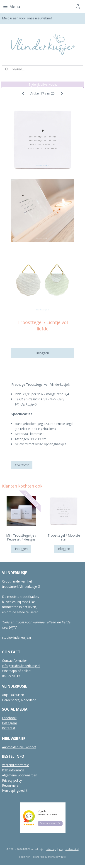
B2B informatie (13, 770)
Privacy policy (12, 780)
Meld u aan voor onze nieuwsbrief (27, 18)
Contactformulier (14, 660)
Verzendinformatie (15, 765)
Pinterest (8, 728)
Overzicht (22, 465)
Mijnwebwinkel (57, 856)
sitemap (51, 849)
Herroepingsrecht (14, 790)
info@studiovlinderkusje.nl (21, 666)
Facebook (9, 718)
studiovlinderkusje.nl (17, 637)
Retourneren (11, 785)
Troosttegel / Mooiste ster (64, 537)
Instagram (9, 723)
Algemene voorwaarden (19, 775)
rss (61, 849)
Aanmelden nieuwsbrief (19, 747)
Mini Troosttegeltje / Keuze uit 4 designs (21, 537)
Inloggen (42, 353)
